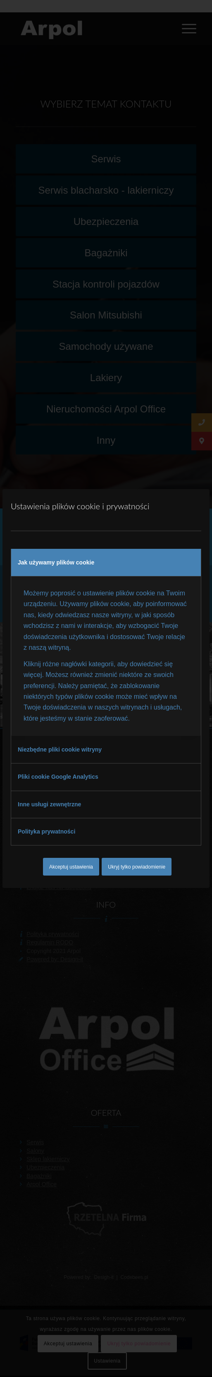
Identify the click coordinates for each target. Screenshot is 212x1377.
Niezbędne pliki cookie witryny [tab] (60, 749)
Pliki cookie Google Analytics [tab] (58, 776)
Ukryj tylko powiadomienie (136, 867)
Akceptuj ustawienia (71, 867)
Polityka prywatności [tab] (46, 831)
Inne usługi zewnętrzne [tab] (49, 804)
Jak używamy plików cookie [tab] (56, 562)
